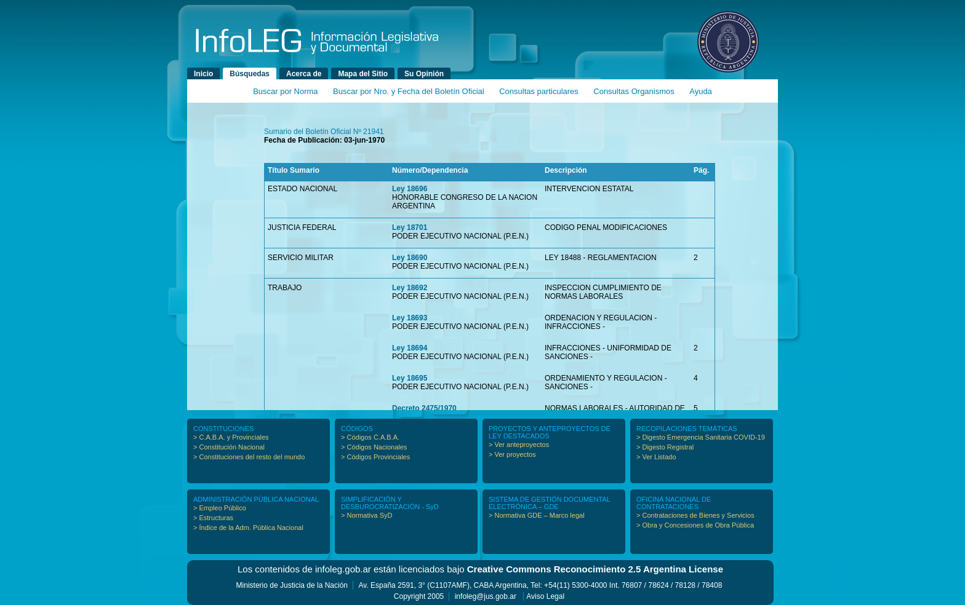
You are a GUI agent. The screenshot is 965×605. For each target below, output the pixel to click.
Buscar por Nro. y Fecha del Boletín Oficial (408, 91)
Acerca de (303, 73)
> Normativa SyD (366, 515)
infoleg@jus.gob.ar (485, 596)
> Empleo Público (219, 508)
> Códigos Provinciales (375, 457)
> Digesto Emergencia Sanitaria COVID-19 (700, 437)
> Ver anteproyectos (519, 444)
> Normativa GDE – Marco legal (537, 515)
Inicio (203, 73)
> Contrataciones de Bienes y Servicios (695, 515)
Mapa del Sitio (363, 73)
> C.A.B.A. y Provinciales (231, 437)
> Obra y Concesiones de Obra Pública (695, 525)
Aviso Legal (545, 596)
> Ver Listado (656, 457)
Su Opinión (424, 73)
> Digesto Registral (665, 447)
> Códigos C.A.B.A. (370, 437)
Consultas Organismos (634, 91)
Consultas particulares (539, 91)
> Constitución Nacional (229, 447)
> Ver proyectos (512, 454)
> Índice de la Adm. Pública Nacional (248, 527)
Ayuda (700, 91)
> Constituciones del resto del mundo (249, 457)
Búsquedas (250, 73)
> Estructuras (213, 517)
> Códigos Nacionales (374, 447)
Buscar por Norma (285, 91)
